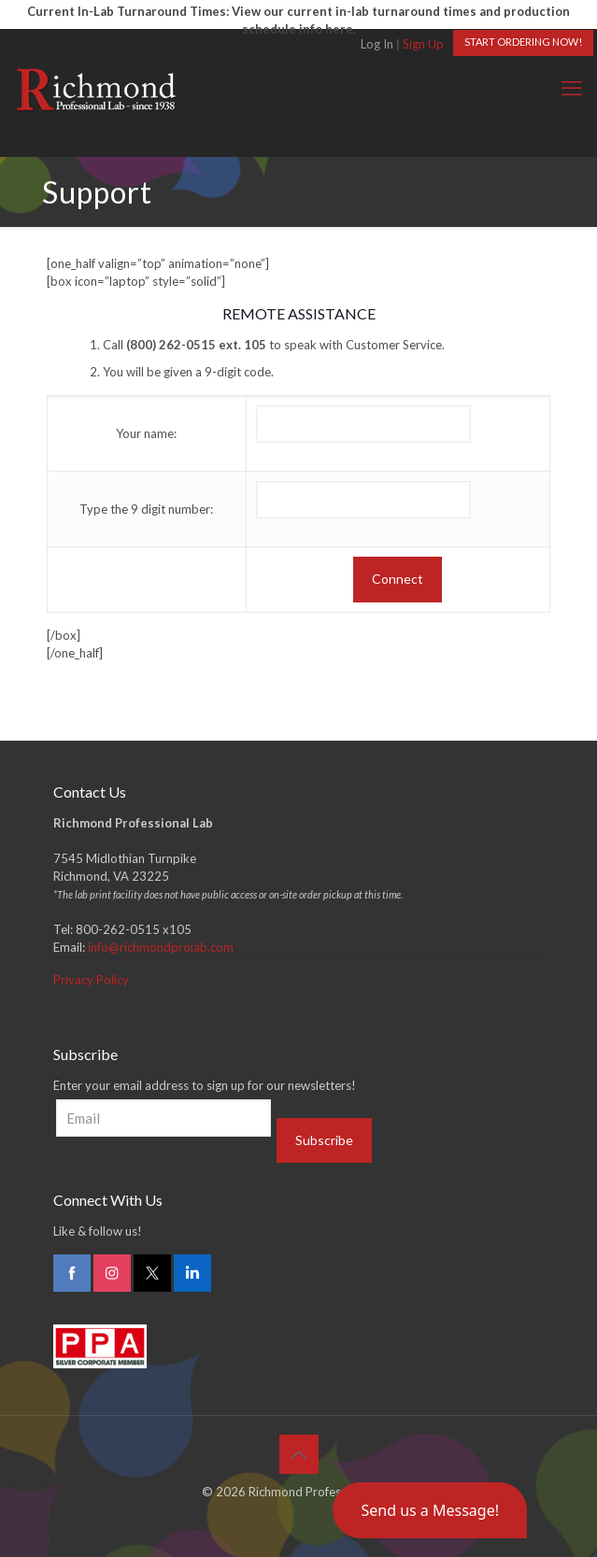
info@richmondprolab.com (161, 947)
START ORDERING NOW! (523, 41)
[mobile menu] (572, 88)
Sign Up (423, 43)
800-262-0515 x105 (134, 929)
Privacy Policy (91, 979)
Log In (377, 43)
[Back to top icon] (299, 1454)
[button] (430, 1510)
